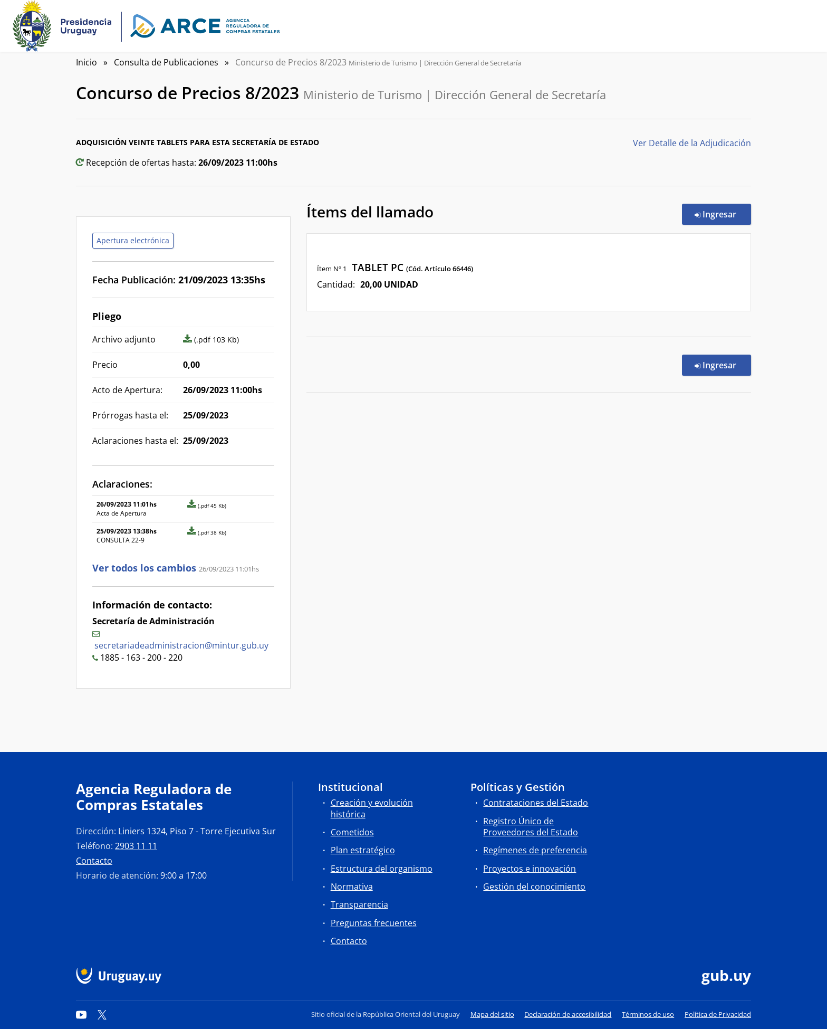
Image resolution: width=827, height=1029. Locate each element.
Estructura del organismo (381, 868)
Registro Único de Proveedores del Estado (530, 826)
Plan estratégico (363, 850)
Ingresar (723, 213)
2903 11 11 (136, 846)
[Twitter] (102, 1014)
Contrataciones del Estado (535, 802)
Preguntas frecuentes (374, 923)
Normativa (352, 886)
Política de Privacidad (718, 1014)
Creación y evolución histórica (372, 808)
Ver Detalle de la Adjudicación (692, 143)
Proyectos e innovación (529, 868)
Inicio (86, 62)
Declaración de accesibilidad (567, 1014)
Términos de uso (648, 1014)
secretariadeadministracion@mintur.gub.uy (181, 645)
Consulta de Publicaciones (166, 62)
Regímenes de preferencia (535, 850)
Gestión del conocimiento (534, 886)
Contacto (94, 860)
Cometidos (352, 832)
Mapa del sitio (492, 1014)
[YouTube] (81, 1014)
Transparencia (359, 904)
